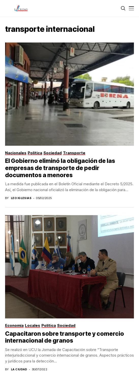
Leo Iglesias (21, 198)
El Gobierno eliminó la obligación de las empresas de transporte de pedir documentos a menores (60, 167)
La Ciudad (19, 369)
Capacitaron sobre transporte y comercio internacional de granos (64, 337)
